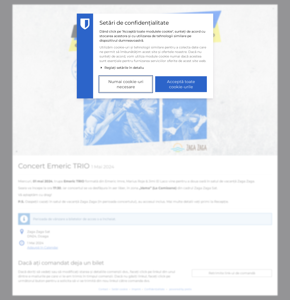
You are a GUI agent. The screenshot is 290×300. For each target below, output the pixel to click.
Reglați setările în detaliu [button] (121, 68)
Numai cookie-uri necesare (125, 84)
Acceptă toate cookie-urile (181, 84)
